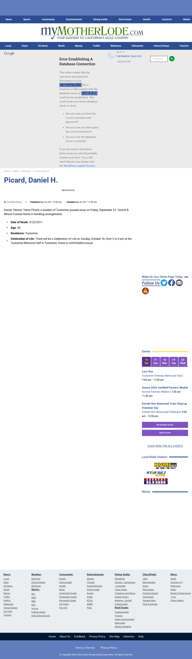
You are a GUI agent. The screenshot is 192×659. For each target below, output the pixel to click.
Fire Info (63, 607)
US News (43, 45)
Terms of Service (85, 647)
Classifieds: (150, 574)
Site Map (114, 636)
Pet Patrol (64, 604)
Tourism (7, 615)
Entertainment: (95, 574)
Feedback (79, 636)
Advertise (128, 636)
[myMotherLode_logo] (92, 33)
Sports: (35, 589)
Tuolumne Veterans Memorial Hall (162, 375)
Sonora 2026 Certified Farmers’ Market (165, 387)
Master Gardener (123, 626)
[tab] (146, 361)
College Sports (38, 612)
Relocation (120, 623)
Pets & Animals (150, 604)
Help (141, 636)
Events (62, 578)
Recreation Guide (67, 600)
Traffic (96, 45)
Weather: (36, 574)
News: (7, 574)
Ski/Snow (36, 586)
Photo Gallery (177, 600)
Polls (89, 607)
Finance (119, 615)
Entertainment (74, 19)
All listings (120, 578)
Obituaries (137, 45)
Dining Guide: (122, 574)
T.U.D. (173, 597)
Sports (26, 19)
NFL (33, 594)
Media (186, 19)
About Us (65, 636)
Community (48, 19)
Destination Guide (68, 597)
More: (174, 574)
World (61, 45)
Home (52, 636)
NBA (33, 601)
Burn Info (136, 56)
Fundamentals (122, 612)
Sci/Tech (7, 611)
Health (146, 19)
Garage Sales (149, 600)
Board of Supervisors (181, 593)
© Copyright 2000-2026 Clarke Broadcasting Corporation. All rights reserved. (96, 654)
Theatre (91, 582)
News (9, 19)
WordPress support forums (79, 165)
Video (173, 589)
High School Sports (40, 615)
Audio (173, 578)
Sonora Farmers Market (155, 391)
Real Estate (125, 19)
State (25, 45)
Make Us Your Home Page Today (162, 276)
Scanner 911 (177, 582)
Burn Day (35, 578)
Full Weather (123, 56)
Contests (167, 19)
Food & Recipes (94, 586)
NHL (33, 605)
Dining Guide (100, 19)
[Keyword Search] (159, 59)
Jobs (145, 578)
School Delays (161, 45)
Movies (90, 578)
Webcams (115, 45)
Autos (145, 586)
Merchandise (149, 582)
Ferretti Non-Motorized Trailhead (161, 412)
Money (78, 45)
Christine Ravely (14, 202)
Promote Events (150, 593)
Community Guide (68, 593)
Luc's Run (147, 371)
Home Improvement (124, 619)
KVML (90, 597)
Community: (66, 574)
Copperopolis (121, 604)
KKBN (90, 604)
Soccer (34, 608)
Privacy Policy (97, 636)
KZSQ (90, 600)
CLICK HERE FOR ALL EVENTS (165, 446)
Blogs (62, 589)
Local (8, 45)
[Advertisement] (166, 521)
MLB (33, 597)
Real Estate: (122, 607)
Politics (7, 600)
